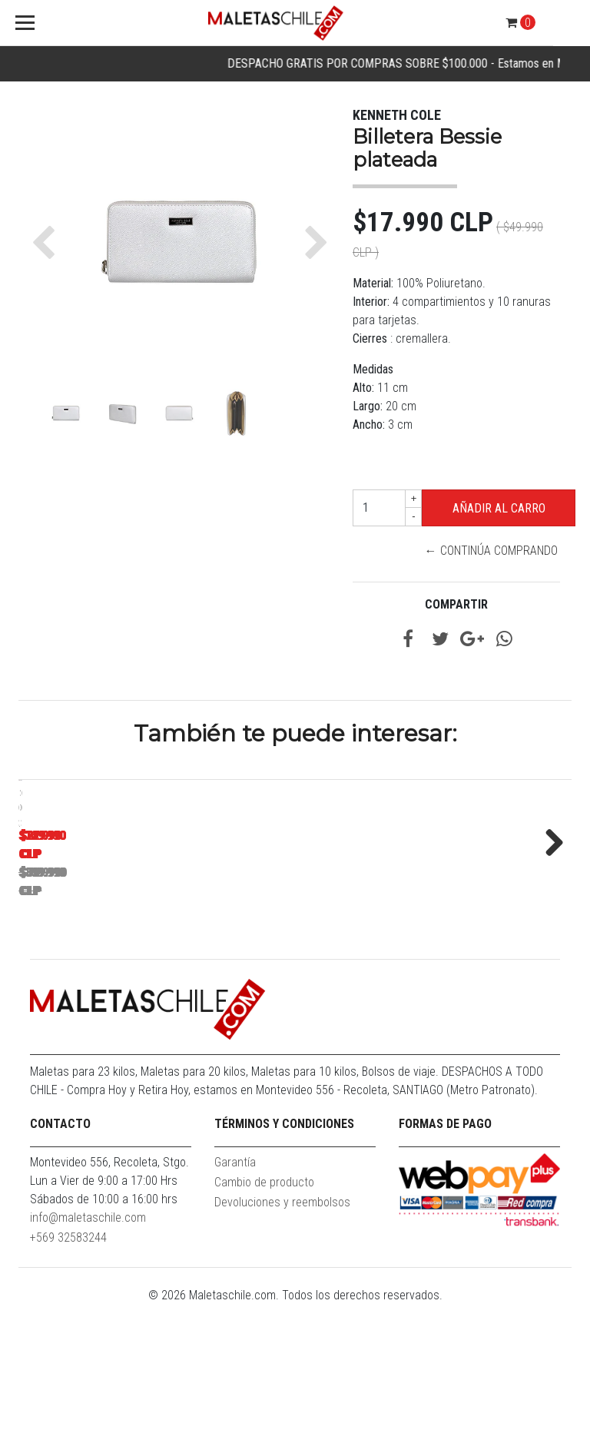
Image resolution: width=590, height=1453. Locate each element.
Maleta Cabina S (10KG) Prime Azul (126, 997)
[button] (47, 242)
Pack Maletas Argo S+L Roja (341, 997)
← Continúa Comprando (491, 550)
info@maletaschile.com (88, 1365)
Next (548, 914)
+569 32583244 (68, 1385)
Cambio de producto (264, 1330)
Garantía (235, 1310)
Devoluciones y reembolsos (282, 1350)
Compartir (456, 604)
